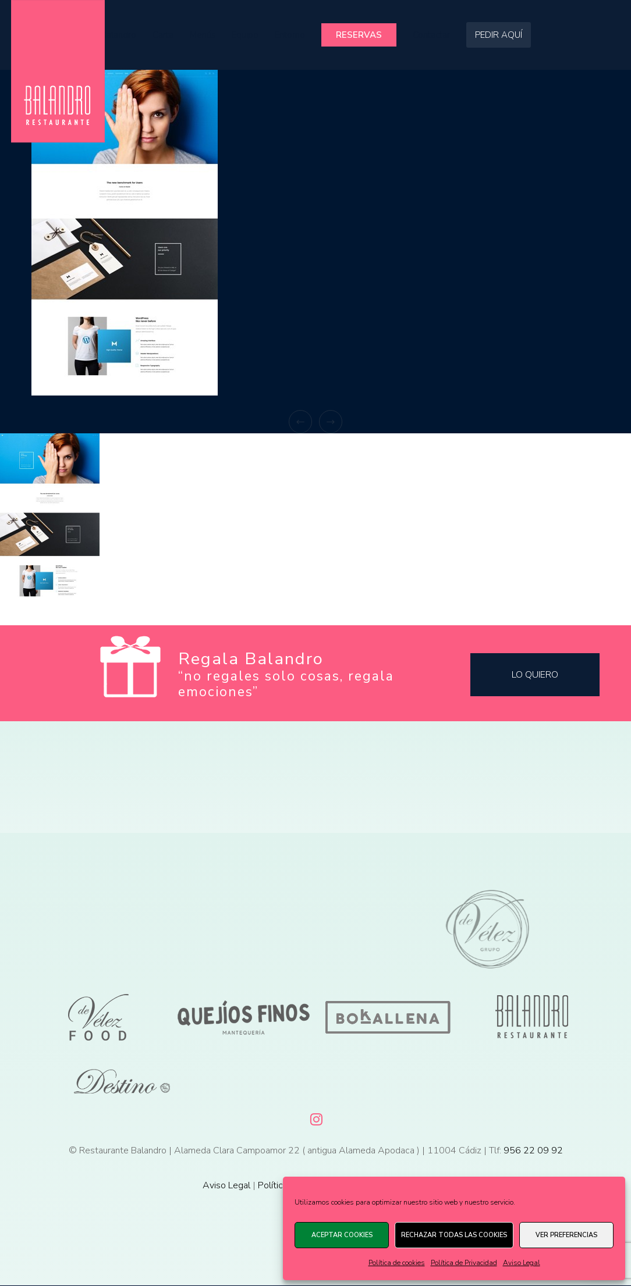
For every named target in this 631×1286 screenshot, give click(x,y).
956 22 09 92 (533, 1150)
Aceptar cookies (342, 1235)
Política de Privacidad (464, 1262)
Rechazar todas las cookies (454, 1235)
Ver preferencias (566, 1235)
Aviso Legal (521, 1262)
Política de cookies (396, 1262)
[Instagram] (315, 1117)
